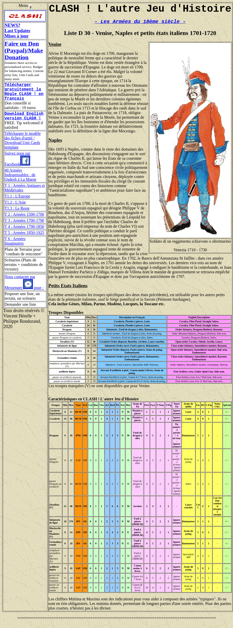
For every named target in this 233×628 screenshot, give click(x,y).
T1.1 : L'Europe (17, 202)
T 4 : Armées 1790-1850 (24, 232)
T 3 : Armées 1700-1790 (24, 226)
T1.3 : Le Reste (17, 214)
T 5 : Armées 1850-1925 (24, 239)
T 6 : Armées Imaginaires (15, 247)
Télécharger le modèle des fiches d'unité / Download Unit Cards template (23, 146)
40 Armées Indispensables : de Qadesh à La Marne (20, 181)
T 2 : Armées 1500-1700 (24, 220)
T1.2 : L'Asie (15, 208)
